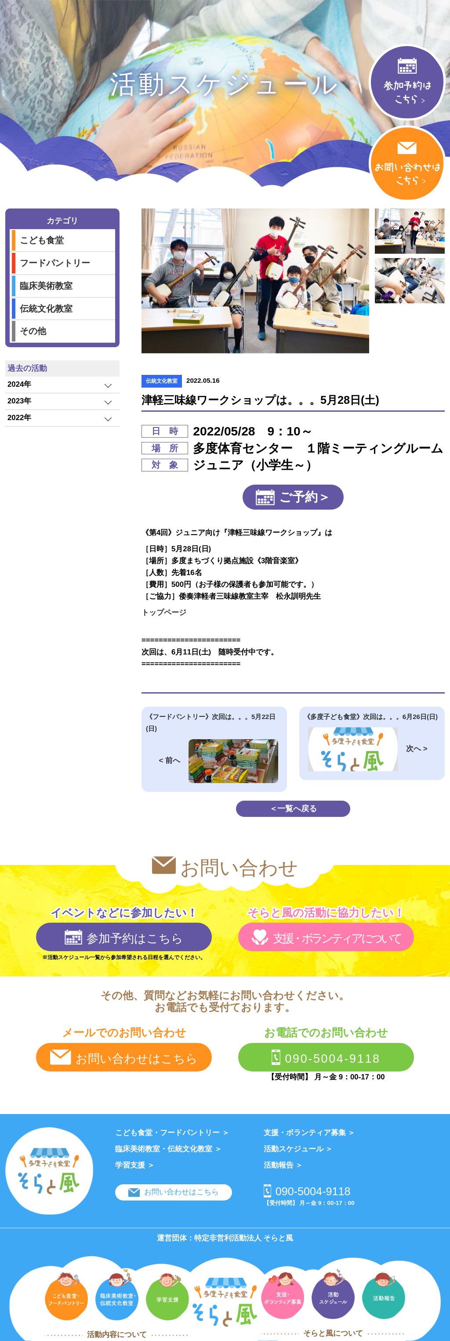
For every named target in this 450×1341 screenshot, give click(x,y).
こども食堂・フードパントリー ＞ (172, 1133)
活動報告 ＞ (283, 1165)
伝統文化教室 (46, 308)
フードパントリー (55, 263)
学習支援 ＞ (135, 1165)
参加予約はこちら (124, 937)
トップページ (164, 612)
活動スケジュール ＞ (298, 1149)
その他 (33, 331)
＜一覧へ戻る (293, 808)
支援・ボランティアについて (326, 937)
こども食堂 (42, 240)
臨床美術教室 (46, 286)
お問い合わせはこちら (123, 1057)
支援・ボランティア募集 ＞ (310, 1133)
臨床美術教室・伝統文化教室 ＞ (168, 1149)
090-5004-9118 (326, 1057)
